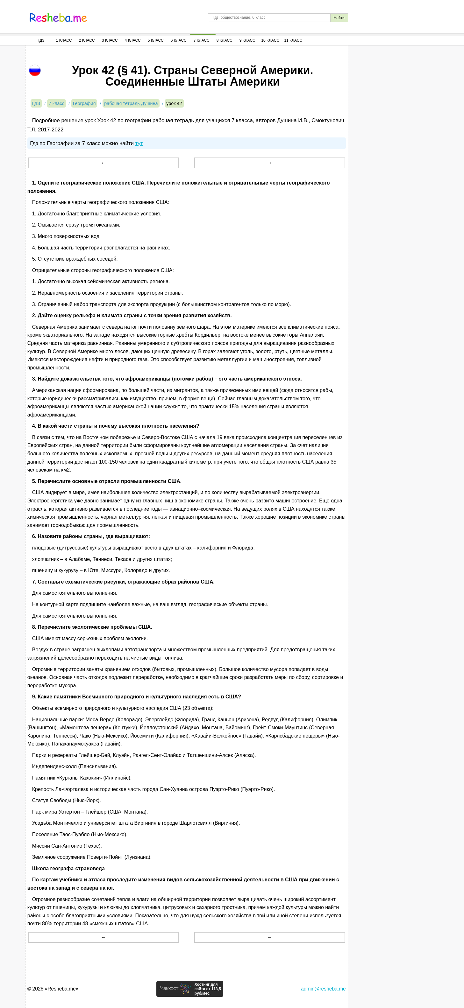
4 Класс (133, 40)
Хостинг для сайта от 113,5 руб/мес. (208, 989)
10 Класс (270, 40)
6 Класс (179, 40)
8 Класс (224, 40)
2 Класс (87, 40)
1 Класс (64, 40)
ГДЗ (41, 40)
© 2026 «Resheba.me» (53, 988)
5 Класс (156, 40)
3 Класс (110, 40)
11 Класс (293, 40)
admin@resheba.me (323, 988)
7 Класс (202, 40)
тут (139, 143)
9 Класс (247, 40)
